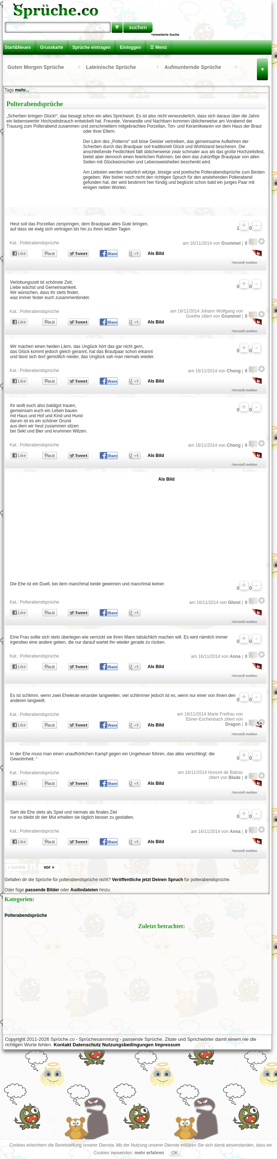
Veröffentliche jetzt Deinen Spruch (147, 879)
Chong (234, 370)
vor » (49, 867)
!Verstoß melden (244, 262)
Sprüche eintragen (91, 47)
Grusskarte (51, 47)
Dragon (233, 724)
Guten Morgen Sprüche (36, 67)
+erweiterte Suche (165, 34)
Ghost (234, 602)
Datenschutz (87, 1044)
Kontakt (62, 1044)
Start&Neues (18, 47)
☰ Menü (158, 47)
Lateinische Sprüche (111, 67)
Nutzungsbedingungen (128, 1044)
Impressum (167, 1044)
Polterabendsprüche (39, 242)
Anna (235, 656)
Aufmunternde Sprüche (193, 67)
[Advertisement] (44, 167)
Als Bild (156, 253)
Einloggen (130, 47)
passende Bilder (42, 889)
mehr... (22, 90)
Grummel (231, 243)
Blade (235, 777)
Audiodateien (84, 889)
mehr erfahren (149, 1152)
